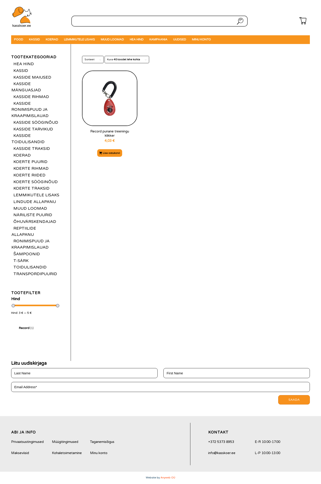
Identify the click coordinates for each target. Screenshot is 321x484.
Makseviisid (20, 453)
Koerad (22, 155)
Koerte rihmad (31, 168)
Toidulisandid (30, 267)
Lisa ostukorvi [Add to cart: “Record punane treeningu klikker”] (109, 153)
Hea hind (23, 63)
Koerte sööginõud (35, 181)
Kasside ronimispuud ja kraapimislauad (30, 109)
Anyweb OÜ (167, 477)
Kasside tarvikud (33, 129)
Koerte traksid (31, 188)
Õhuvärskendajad (34, 221)
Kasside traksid (31, 148)
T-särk (21, 260)
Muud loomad (30, 208)
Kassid (20, 70)
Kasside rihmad (31, 96)
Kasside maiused (32, 77)
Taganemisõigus (102, 442)
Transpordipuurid (35, 273)
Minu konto (98, 453)
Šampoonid (26, 253)
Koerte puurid (30, 161)
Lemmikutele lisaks (36, 195)
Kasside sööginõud (35, 122)
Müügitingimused (65, 442)
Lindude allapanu (34, 201)
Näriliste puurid (32, 214)
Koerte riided (29, 175)
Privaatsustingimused (27, 442)
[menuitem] (18, 39)
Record (26, 328)
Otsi (239, 21)
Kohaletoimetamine (67, 453)
